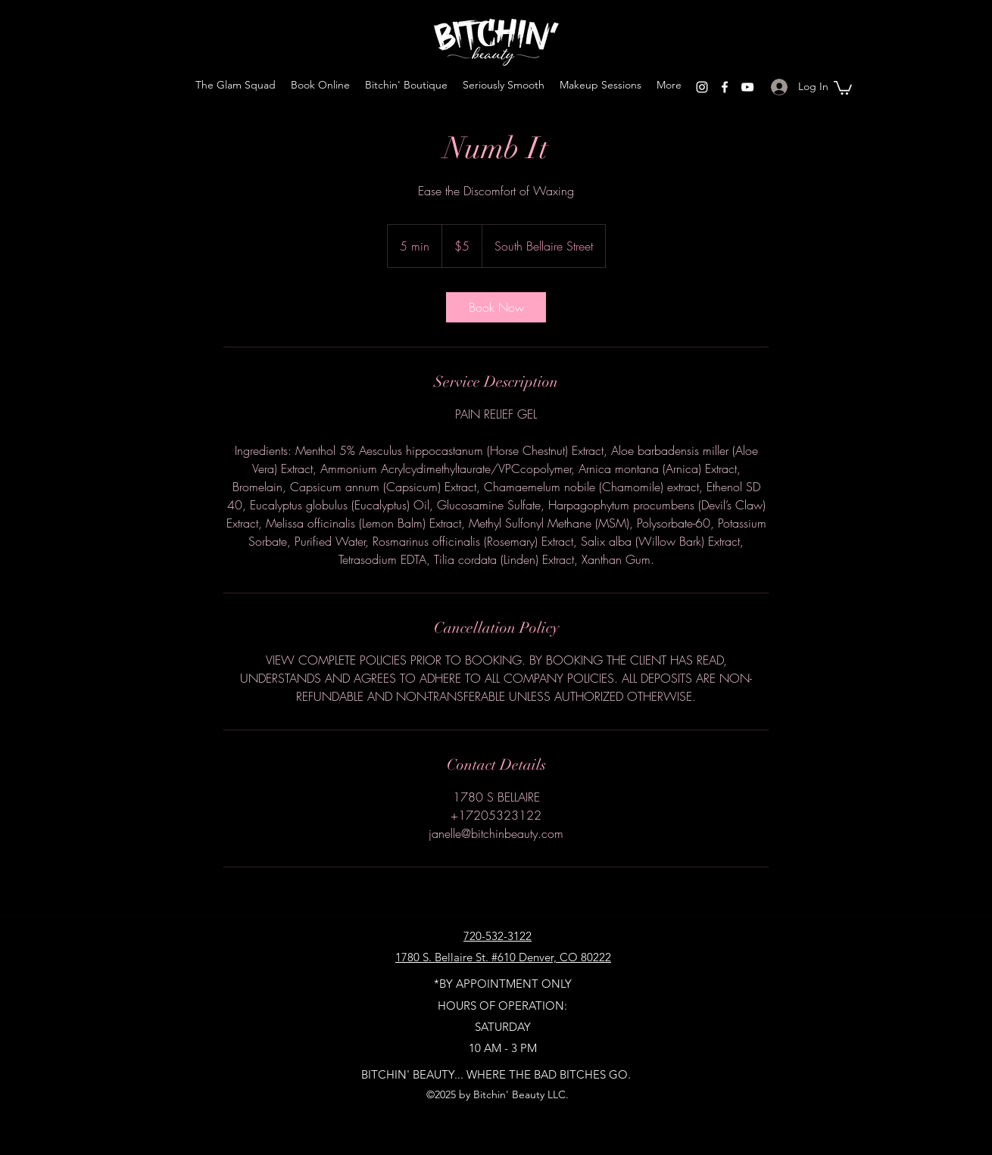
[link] (496, 307)
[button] (843, 87)
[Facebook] (724, 87)
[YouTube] (747, 87)
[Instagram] (702, 87)
